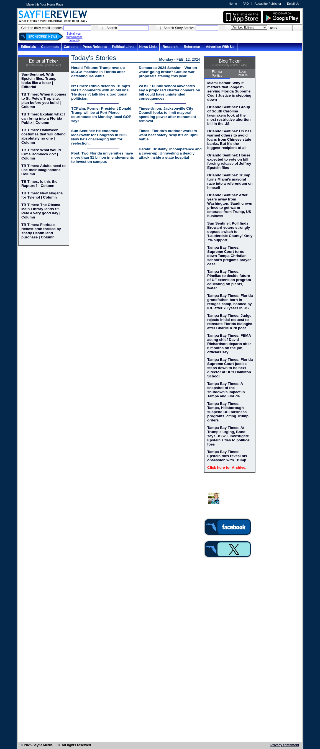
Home (233, 3)
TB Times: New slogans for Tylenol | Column (42, 195)
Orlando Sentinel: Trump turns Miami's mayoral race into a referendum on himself (230, 181)
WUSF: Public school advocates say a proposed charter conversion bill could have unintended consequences (169, 92)
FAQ (246, 3)
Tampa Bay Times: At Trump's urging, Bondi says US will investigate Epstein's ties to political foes (228, 436)
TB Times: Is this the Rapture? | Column (39, 183)
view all (74, 40)
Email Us (293, 3)
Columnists (50, 47)
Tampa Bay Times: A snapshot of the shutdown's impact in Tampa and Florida (226, 390)
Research (170, 47)
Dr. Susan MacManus (231, 496)
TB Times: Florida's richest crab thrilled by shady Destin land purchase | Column (41, 231)
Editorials (28, 47)
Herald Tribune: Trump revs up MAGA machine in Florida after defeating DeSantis (98, 72)
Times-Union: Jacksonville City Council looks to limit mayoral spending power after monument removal (167, 114)
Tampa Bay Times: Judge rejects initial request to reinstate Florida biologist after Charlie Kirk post (229, 321)
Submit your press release (74, 35)
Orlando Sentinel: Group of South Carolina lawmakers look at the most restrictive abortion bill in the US (228, 115)
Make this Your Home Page (44, 4)
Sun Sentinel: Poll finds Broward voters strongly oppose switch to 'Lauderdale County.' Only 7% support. (229, 231)
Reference (192, 47)
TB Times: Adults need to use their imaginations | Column (43, 170)
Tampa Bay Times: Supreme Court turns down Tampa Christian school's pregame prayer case (229, 255)
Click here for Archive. (226, 467)
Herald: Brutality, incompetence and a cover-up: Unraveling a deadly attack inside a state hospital (170, 153)
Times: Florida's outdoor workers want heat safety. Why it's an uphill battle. (169, 135)
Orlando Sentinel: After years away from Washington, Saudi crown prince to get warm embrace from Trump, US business (229, 205)
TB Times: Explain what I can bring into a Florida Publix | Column (43, 118)
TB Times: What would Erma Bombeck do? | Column (41, 154)
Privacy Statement (284, 745)
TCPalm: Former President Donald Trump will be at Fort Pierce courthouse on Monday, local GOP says (101, 114)
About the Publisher (268, 3)
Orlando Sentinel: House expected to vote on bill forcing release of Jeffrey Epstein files (229, 161)
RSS (273, 28)
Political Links (123, 47)
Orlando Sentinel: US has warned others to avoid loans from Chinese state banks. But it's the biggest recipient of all (229, 139)
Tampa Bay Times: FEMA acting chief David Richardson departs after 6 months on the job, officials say (229, 343)
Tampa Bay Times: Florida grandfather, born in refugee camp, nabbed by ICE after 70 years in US (230, 302)
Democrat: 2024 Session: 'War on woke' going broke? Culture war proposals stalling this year (168, 72)
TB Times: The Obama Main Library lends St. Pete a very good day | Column (40, 211)
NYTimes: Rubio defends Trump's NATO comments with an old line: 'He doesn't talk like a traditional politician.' (100, 92)
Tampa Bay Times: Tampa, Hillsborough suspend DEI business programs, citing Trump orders (228, 411)
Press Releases (95, 47)
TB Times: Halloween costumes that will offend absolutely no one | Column (43, 136)
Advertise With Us (220, 47)
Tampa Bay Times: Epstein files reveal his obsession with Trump (227, 456)
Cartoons (71, 47)
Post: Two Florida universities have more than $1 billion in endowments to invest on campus (102, 157)
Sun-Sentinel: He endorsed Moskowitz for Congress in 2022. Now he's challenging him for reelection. (100, 137)
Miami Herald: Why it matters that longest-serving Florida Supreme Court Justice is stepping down (229, 91)
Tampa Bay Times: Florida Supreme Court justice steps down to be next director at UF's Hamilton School (230, 367)
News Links (148, 47)
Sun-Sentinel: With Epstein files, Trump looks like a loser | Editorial (39, 80)
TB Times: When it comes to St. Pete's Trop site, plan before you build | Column (43, 100)
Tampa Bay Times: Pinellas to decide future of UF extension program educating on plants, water (229, 279)
